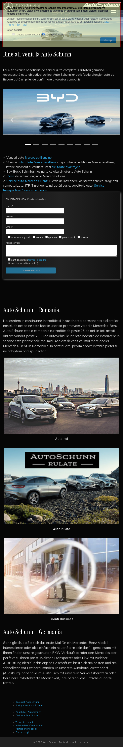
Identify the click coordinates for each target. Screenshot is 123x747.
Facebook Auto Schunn (27, 702)
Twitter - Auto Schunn (27, 715)
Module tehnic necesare (29, 34)
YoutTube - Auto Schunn (28, 712)
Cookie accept (22, 732)
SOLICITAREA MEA (26, 199)
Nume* (35, 209)
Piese (10, 176)
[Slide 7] (78, 144)
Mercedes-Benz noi (38, 157)
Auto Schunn (49, 742)
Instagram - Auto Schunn (29, 705)
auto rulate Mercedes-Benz (37, 162)
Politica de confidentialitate (28, 725)
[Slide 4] (53, 144)
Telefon (35, 219)
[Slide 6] (70, 144)
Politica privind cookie (26, 728)
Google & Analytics (57, 34)
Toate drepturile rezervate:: (74, 742)
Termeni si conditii (24, 722)
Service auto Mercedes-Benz (26, 181)
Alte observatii (62, 249)
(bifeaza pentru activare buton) (26, 261)
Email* (35, 229)
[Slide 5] (61, 144)
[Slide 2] (36, 144)
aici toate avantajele (66, 167)
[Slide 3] (45, 144)
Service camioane (34, 190)
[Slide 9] (95, 144)
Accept (108, 40)
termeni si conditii (28, 259)
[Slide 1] (28, 144)
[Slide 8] (87, 144)
